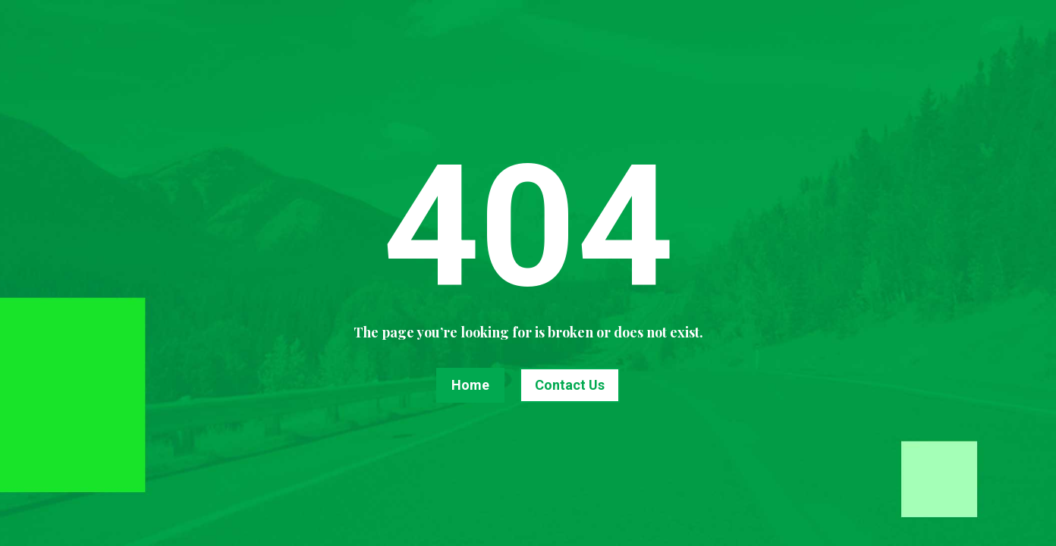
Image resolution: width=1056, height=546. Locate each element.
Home (470, 385)
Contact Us (570, 385)
